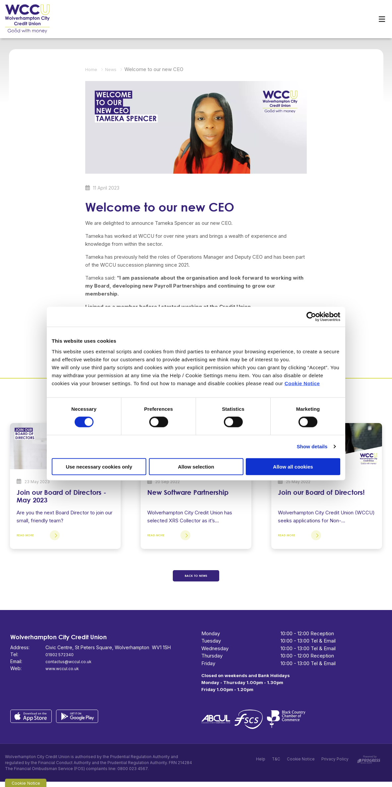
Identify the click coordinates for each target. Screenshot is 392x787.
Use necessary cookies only (99, 466)
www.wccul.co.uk (64, 673)
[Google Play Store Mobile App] (79, 721)
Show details (312, 446)
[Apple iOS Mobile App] (33, 721)
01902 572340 (61, 659)
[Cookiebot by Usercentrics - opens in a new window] (311, 317)
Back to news (196, 580)
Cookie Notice (302, 383)
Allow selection (196, 466)
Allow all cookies (293, 466)
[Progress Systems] (368, 763)
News (113, 68)
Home (92, 68)
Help (260, 764)
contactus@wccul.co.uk (71, 666)
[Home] (23, 19)
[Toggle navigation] (382, 19)
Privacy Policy (335, 764)
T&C (275, 764)
